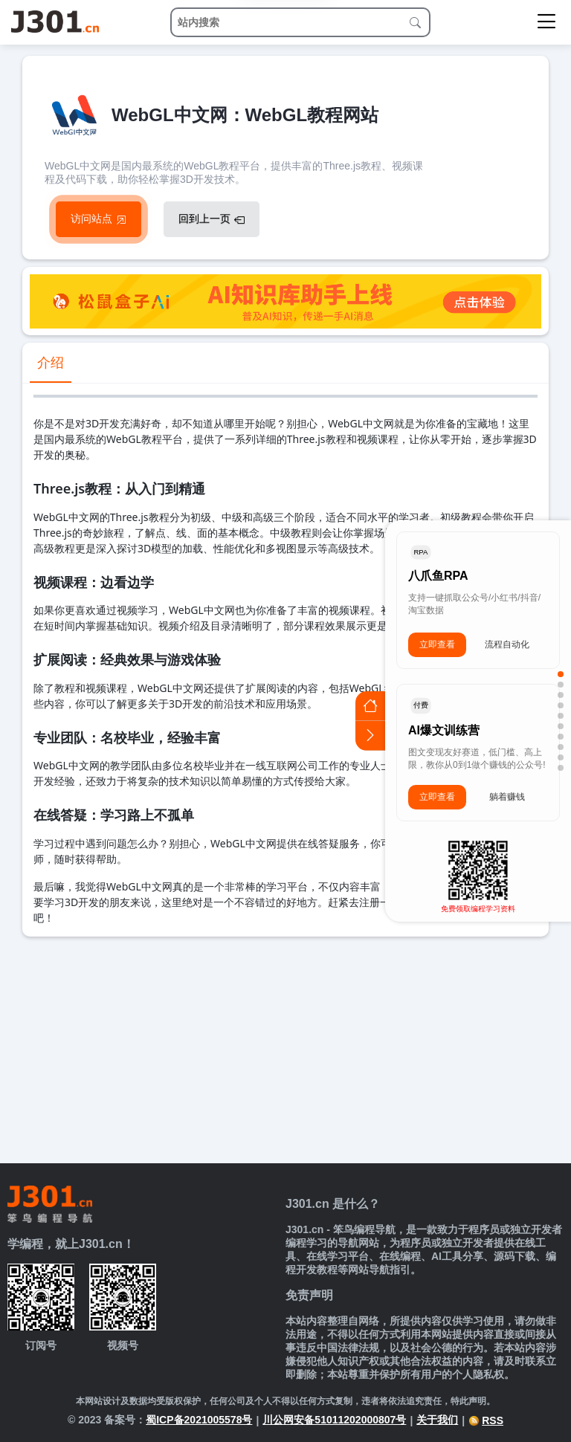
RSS (485, 1420)
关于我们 (437, 1420)
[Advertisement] (285, 1048)
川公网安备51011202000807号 (334, 1420)
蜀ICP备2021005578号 (199, 1420)
